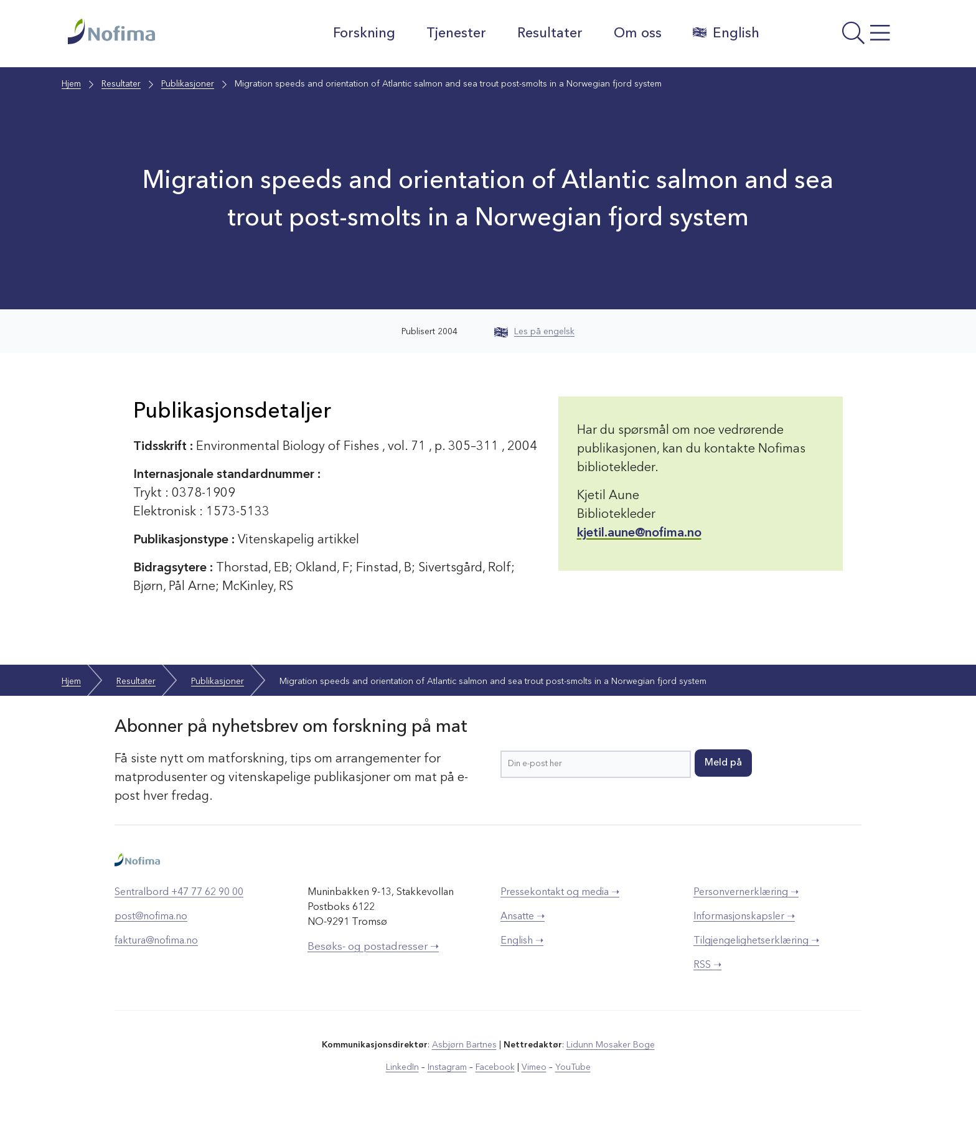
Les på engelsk (534, 331)
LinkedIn (402, 1067)
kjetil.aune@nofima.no (639, 533)
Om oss (638, 33)
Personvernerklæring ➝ (746, 892)
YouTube (573, 1067)
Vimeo (534, 1067)
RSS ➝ (707, 965)
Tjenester (456, 33)
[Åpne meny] (840, 36)
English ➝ (521, 941)
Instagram (447, 1067)
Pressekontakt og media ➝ (559, 892)
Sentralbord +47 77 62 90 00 (179, 892)
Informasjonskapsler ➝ (744, 917)
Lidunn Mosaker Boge (610, 1045)
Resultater (550, 33)
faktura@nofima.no (156, 941)
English (726, 33)
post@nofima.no (151, 917)
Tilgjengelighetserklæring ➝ (756, 941)
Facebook (495, 1067)
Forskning (364, 33)
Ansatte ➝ (522, 917)
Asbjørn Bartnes (464, 1045)
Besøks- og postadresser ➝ (373, 947)
